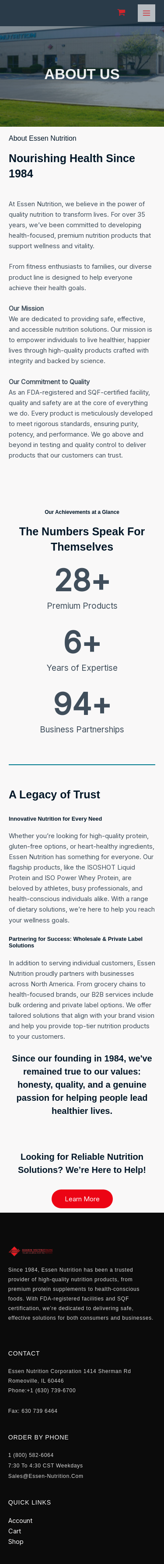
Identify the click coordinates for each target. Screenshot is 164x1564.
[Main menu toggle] (146, 13)
